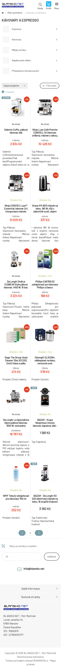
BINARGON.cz (41, 660)
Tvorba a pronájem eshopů (19, 660)
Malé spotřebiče (14, 12)
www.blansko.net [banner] (13, 5)
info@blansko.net (33, 568)
